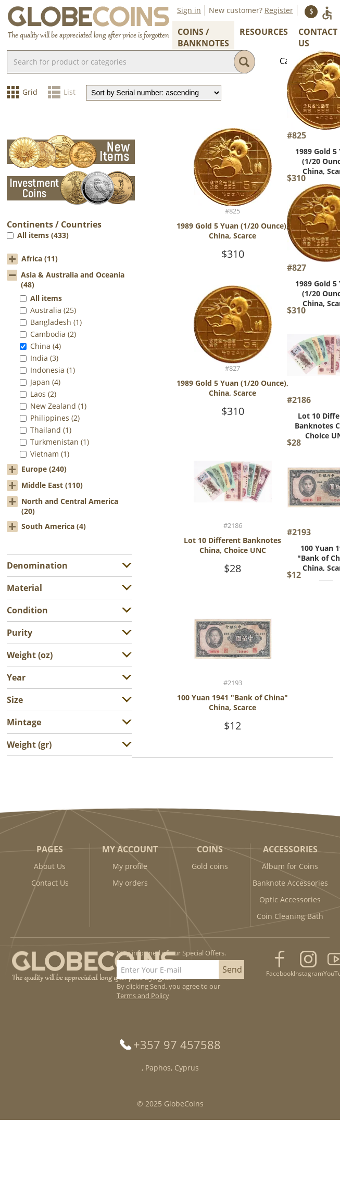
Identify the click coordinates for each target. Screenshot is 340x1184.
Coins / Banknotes (203, 37)
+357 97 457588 (177, 1044)
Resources (264, 31)
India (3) (44, 358)
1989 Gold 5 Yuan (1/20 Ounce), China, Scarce (232, 231)
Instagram (308, 973)
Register (279, 10)
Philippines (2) (55, 418)
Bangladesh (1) (56, 322)
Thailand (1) (50, 430)
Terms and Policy (143, 995)
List (69, 92)
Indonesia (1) (52, 370)
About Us (50, 866)
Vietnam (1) (49, 454)
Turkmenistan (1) (59, 442)
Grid (29, 92)
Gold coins (210, 866)
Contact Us (50, 883)
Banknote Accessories (290, 883)
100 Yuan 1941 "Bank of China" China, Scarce (232, 702)
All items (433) (43, 235)
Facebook (280, 973)
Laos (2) (43, 394)
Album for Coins (290, 866)
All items (46, 298)
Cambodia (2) (53, 334)
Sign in (189, 10)
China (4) (45, 346)
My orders (130, 883)
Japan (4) (45, 382)
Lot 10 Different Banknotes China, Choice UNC (232, 545)
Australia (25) (53, 310)
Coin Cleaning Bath (290, 916)
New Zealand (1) (58, 406)
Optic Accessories (290, 899)
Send (232, 969)
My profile (129, 866)
